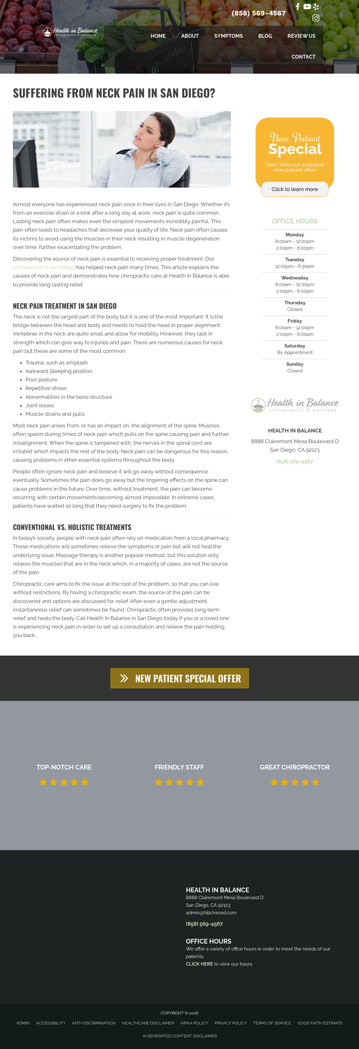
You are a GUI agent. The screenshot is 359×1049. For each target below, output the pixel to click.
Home (158, 36)
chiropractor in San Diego (44, 267)
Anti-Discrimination (93, 1023)
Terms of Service (272, 1023)
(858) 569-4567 (259, 13)
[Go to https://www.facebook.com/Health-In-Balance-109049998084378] (297, 7)
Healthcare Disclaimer (148, 1023)
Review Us (302, 36)
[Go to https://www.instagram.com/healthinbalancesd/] (315, 19)
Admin (23, 1023)
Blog (265, 36)
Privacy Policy (231, 1023)
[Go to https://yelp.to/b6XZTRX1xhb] (315, 7)
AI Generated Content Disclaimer (180, 1036)
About (190, 36)
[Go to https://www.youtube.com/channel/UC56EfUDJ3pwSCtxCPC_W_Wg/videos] (306, 7)
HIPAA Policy (194, 1023)
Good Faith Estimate (320, 1023)
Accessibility (50, 1023)
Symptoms (228, 36)
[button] (179, 678)
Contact (304, 57)
